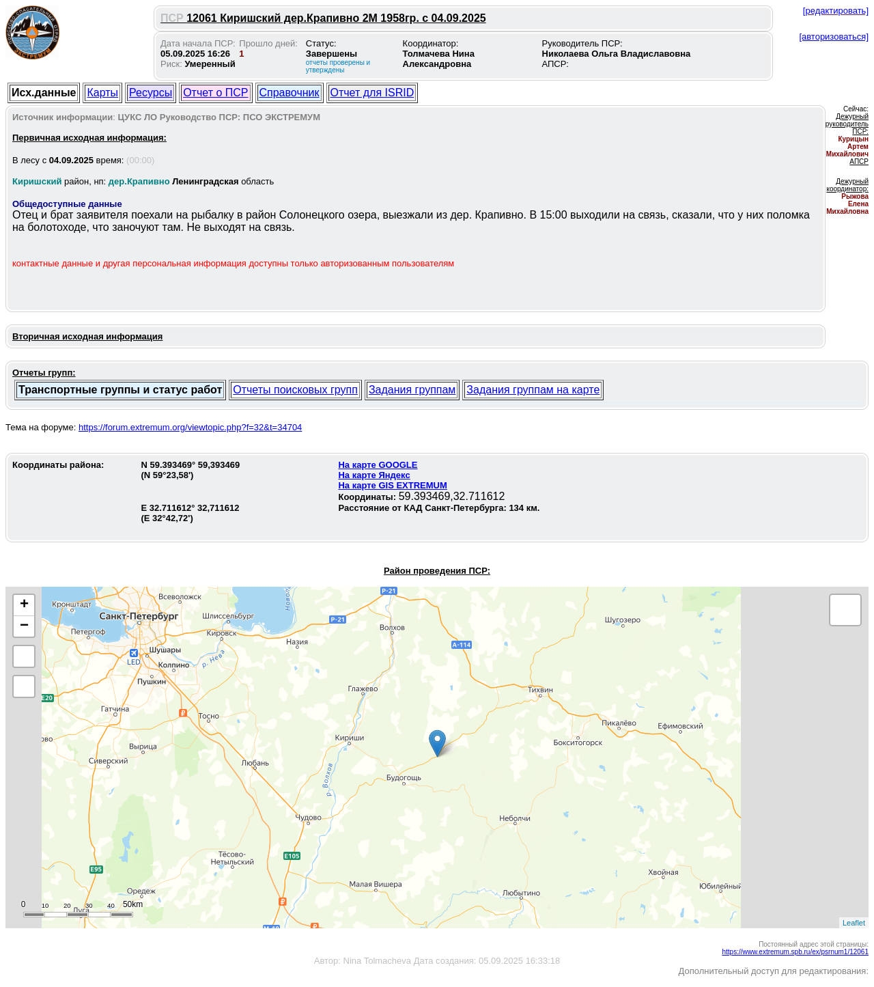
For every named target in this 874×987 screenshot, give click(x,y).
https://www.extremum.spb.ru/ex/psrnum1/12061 (795, 952)
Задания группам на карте (533, 389)
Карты (102, 92)
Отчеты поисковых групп (295, 389)
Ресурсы (150, 92)
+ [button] (24, 605)
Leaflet (854, 923)
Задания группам (412, 389)
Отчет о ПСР (215, 92)
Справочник (289, 92)
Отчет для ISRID (372, 92)
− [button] (24, 626)
